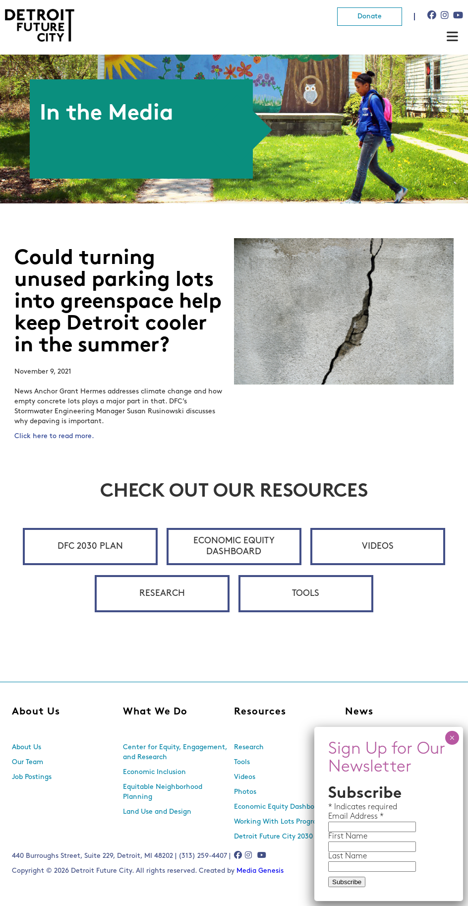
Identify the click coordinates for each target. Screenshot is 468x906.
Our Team (27, 762)
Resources (260, 712)
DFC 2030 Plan (90, 546)
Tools (305, 593)
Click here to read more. (55, 436)
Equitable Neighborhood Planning (162, 792)
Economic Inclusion (154, 772)
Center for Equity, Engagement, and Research (175, 752)
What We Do (155, 712)
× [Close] (452, 737)
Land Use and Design (157, 812)
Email (339, 817)
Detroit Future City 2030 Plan (281, 837)
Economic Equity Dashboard (234, 546)
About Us (36, 712)
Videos (378, 546)
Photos (245, 792)
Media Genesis (260, 871)
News (359, 712)
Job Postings (32, 777)
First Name (347, 837)
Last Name (347, 856)
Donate (369, 16)
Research (162, 593)
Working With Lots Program (278, 822)
